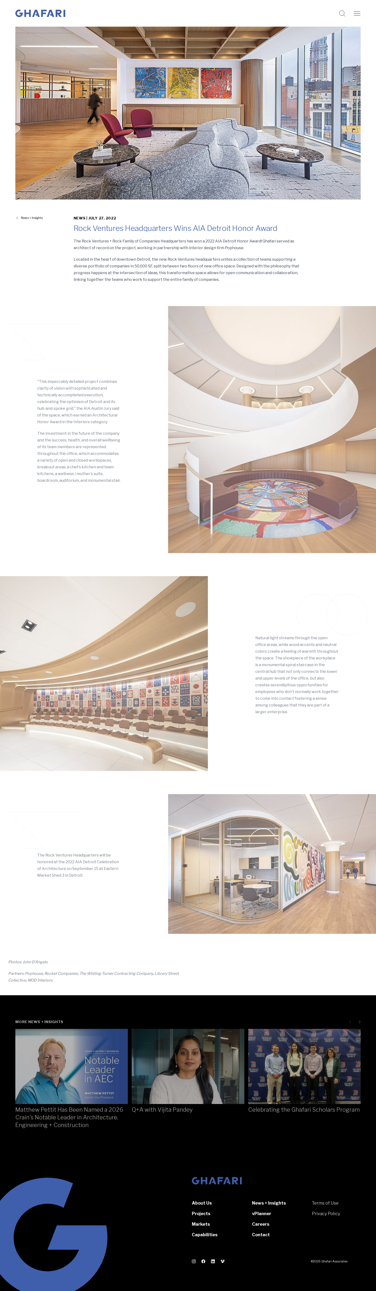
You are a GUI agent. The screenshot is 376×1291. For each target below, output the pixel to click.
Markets (201, 1224)
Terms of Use (325, 1203)
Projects (201, 1213)
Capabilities (204, 1234)
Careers (260, 1224)
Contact (261, 1234)
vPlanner (261, 1213)
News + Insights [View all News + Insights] (32, 218)
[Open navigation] (357, 13)
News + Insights (269, 1203)
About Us (202, 1203)
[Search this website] (342, 13)
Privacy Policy (326, 1213)
